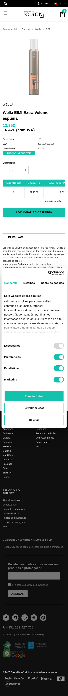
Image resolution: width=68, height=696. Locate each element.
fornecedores (43, 442)
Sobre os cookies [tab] (52, 282)
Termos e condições (46, 433)
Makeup (7, 450)
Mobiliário (8, 455)
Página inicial (10, 29)
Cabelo (6, 437)
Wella (38, 29)
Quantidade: (9, 162)
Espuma (26, 29)
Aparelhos (8, 429)
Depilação (8, 442)
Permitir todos (34, 396)
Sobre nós (41, 429)
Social (39, 446)
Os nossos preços (45, 437)
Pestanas (7, 464)
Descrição (15, 236)
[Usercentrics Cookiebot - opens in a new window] (48, 273)
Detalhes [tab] (29, 282)
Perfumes (8, 459)
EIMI (48, 29)
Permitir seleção (34, 407)
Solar (5, 468)
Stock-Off (7, 472)
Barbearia (8, 433)
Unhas (6, 477)
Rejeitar (34, 419)
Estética (7, 446)
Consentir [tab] (10, 282)
